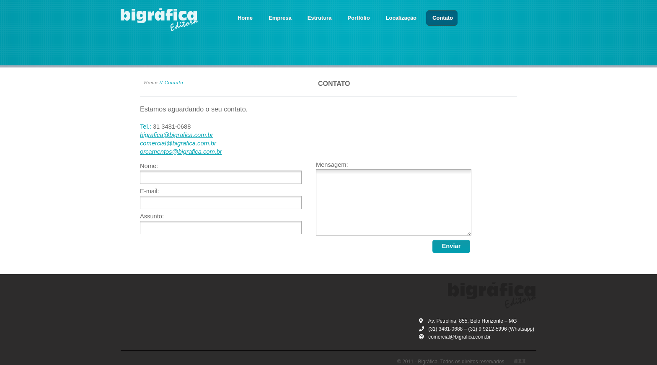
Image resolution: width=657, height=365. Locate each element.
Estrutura (320, 18)
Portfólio (358, 18)
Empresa (280, 18)
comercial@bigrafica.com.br (178, 143)
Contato (442, 18)
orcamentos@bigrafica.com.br (181, 151)
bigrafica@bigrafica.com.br (176, 135)
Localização (401, 18)
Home (245, 18)
